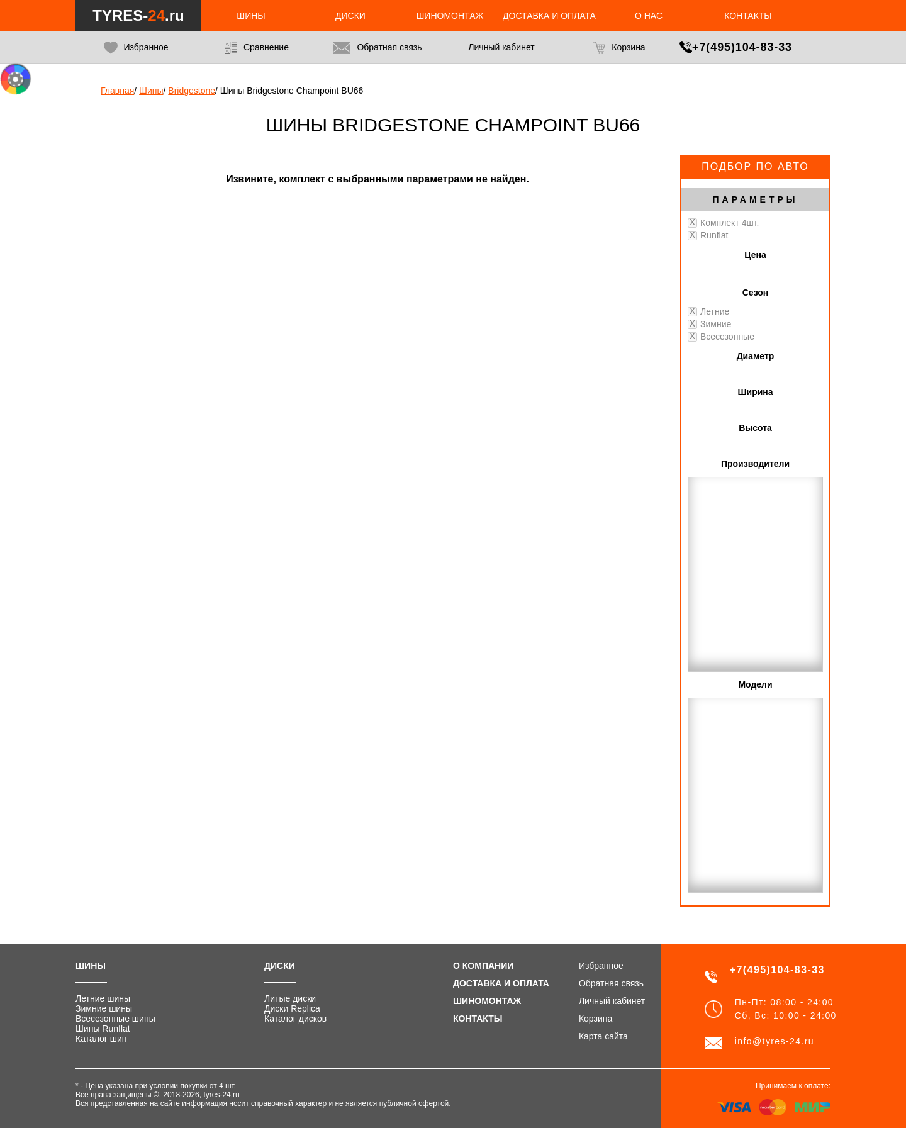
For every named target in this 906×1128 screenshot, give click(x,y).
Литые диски (290, 998)
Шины (251, 16)
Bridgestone (191, 91)
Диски (350, 16)
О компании (483, 966)
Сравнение (257, 48)
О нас (649, 16)
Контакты (748, 16)
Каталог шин (101, 1039)
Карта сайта (603, 1036)
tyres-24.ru (221, 1094)
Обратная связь (377, 48)
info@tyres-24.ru (774, 1041)
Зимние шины (104, 1008)
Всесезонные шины (115, 1019)
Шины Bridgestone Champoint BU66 (292, 91)
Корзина (619, 48)
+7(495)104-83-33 (742, 47)
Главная (117, 91)
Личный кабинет (612, 1001)
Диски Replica (292, 1008)
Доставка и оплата (549, 16)
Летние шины (103, 998)
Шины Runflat (103, 1029)
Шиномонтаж (450, 16)
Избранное (136, 48)
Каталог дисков (295, 1019)
